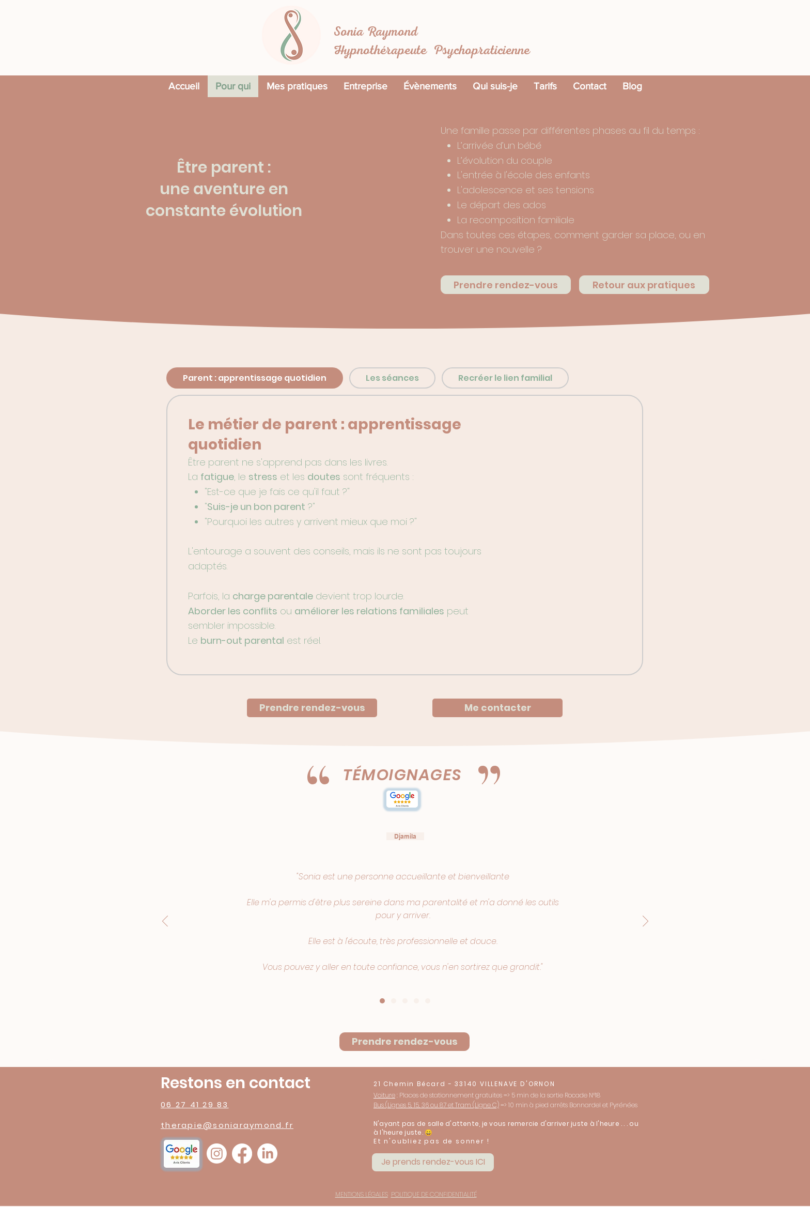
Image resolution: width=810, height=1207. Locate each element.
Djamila (405, 836)
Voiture (384, 1095)
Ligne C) (487, 1105)
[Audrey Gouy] (405, 1000)
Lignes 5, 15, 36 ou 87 (417, 1105)
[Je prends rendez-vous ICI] (433, 1162)
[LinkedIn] (267, 1153)
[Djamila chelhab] (382, 1000)
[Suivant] (645, 922)
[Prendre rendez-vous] (506, 284)
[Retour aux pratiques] (644, 284)
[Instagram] (217, 1153)
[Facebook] (242, 1153)
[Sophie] (427, 1000)
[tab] (254, 378)
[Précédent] (165, 922)
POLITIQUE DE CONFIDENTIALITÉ (434, 1194)
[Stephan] (416, 1000)
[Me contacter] (497, 708)
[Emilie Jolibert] (393, 1000)
